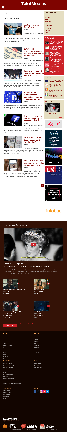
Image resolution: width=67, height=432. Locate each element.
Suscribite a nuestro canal (26, 324)
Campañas (47, 19)
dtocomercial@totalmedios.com (15, 429)
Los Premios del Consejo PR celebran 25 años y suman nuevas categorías (54, 65)
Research (47, 17)
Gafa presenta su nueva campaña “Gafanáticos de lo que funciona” (53, 90)
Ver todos (10, 325)
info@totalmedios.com (32, 429)
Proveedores (6, 380)
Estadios (5, 352)
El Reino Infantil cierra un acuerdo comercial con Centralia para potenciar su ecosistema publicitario (54, 54)
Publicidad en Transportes (9, 354)
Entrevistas (48, 30)
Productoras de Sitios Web (9, 378)
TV (3, 341)
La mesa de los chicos (39, 289)
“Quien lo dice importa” (51, 113)
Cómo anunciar (6, 394)
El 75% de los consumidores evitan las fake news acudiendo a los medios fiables (34, 52)
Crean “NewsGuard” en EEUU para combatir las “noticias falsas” (32, 139)
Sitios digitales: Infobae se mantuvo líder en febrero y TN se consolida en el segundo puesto (54, 48)
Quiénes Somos (6, 391)
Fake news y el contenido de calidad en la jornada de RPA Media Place (34, 73)
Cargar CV (36, 369)
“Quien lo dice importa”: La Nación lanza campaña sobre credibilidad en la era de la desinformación (54, 59)
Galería (60, 117)
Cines (4, 351)
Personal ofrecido (38, 367)
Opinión (46, 32)
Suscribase (51, 8)
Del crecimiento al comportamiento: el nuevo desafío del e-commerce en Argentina (54, 70)
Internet (5, 347)
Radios (4, 343)
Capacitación (48, 28)
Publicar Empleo (37, 365)
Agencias (47, 23)
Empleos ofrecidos (38, 363)
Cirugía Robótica (38, 312)
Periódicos (5, 336)
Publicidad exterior (7, 345)
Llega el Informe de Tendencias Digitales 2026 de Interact (54, 81)
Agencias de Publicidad (8, 365)
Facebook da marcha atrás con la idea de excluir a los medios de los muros (34, 163)
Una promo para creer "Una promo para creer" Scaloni (16, 289)
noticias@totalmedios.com (51, 429)
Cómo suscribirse (7, 392)
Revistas (5, 338)
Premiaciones (48, 26)
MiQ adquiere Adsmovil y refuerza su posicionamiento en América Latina (53, 85)
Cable (4, 340)
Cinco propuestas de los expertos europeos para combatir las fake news (33, 118)
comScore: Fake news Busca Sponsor (32, 26)
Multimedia (36, 352)
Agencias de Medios (7, 363)
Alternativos (6, 356)
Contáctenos (6, 396)
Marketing (5, 372)
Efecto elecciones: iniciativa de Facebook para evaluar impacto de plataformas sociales (33, 96)
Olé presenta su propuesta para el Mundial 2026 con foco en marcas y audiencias (54, 95)
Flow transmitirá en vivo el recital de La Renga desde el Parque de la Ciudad (54, 42)
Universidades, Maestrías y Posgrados (12, 384)
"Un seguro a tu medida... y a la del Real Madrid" (14, 312)
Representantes (6, 382)
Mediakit (5, 398)
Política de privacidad (7, 421)
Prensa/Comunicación (8, 374)
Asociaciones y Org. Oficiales (9, 369)
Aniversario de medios (8, 367)
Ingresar (60, 8)
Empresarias (48, 21)
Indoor (4, 349)
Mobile (4, 358)
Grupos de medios (7, 371)
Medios (46, 15)
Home (6, 13)
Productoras (6, 376)
